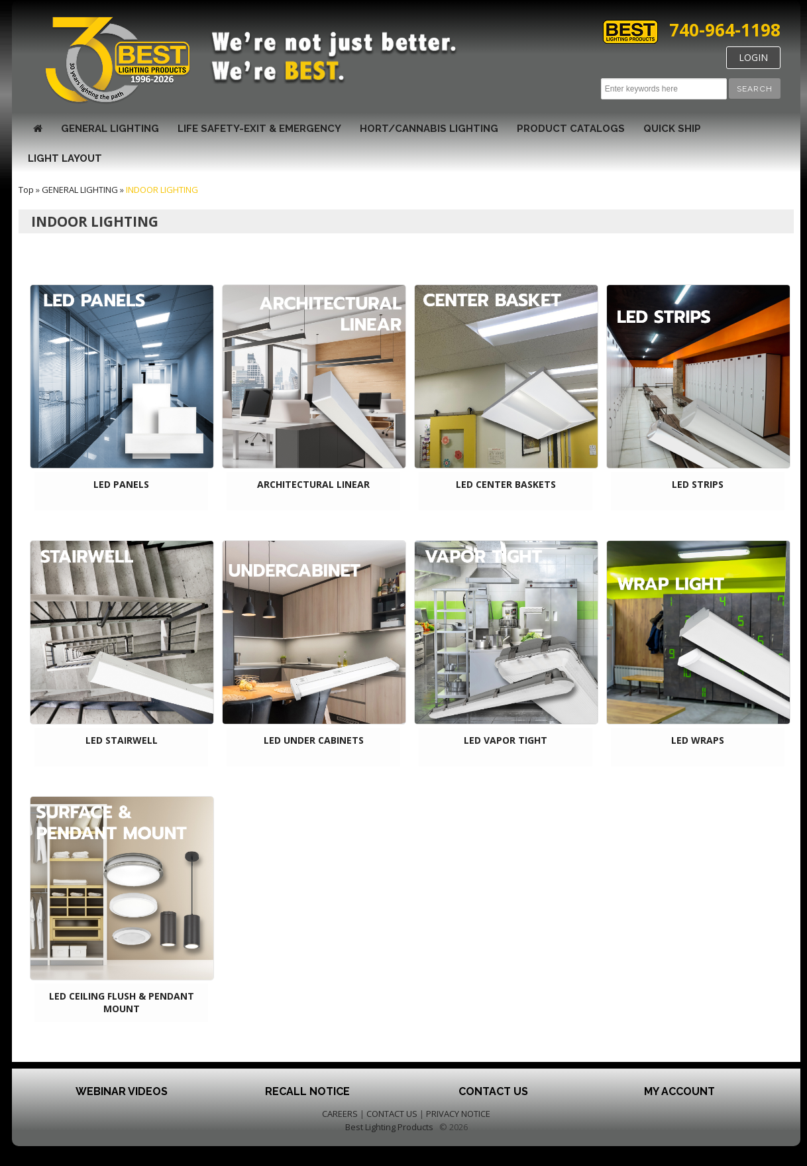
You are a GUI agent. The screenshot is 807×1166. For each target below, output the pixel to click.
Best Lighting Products (389, 1127)
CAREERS (340, 1114)
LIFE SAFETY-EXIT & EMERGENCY (259, 129)
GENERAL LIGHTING (110, 129)
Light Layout (65, 158)
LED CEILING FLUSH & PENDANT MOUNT (121, 1002)
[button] (754, 88)
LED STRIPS (698, 484)
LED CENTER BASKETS (506, 484)
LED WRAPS (697, 740)
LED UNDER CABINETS (314, 740)
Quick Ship (672, 129)
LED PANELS (121, 484)
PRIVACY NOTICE (458, 1114)
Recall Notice (307, 1091)
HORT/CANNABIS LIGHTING (429, 129)
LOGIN (753, 57)
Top (26, 190)
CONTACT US (391, 1114)
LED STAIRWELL (121, 740)
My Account (679, 1091)
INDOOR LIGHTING (162, 190)
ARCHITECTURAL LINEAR (313, 484)
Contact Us (493, 1091)
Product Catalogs (571, 129)
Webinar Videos (122, 1091)
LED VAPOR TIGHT (505, 740)
